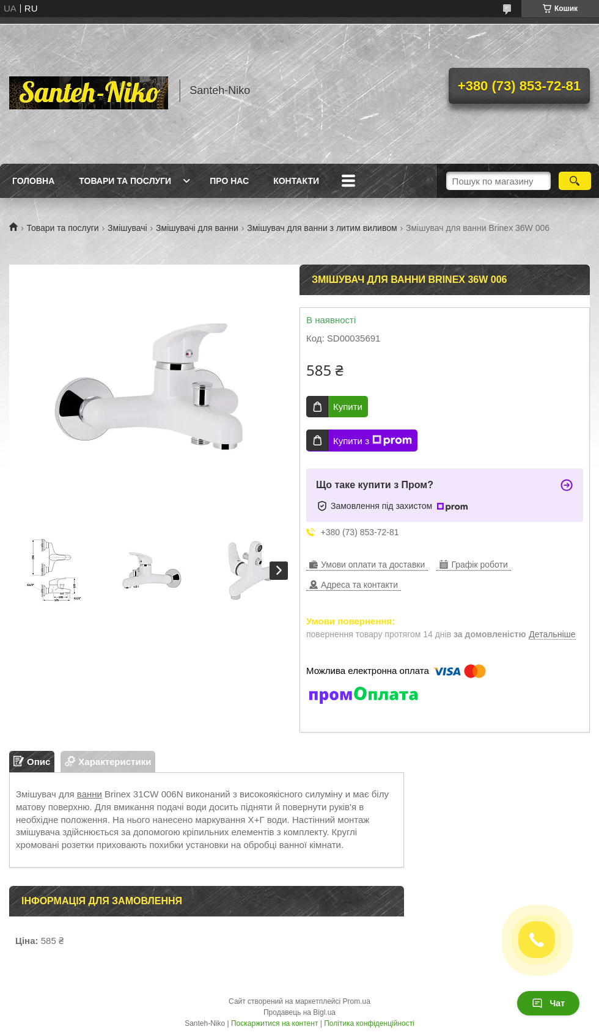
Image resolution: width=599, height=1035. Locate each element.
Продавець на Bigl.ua (299, 1012)
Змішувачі (127, 228)
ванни (89, 794)
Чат (548, 1003)
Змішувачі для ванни (197, 228)
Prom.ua (356, 1001)
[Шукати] (575, 181)
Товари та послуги (125, 181)
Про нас (229, 181)
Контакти (296, 181)
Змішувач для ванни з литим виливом (322, 228)
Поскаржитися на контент (274, 1023)
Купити (347, 406)
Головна (33, 181)
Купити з (372, 440)
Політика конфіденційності (369, 1023)
